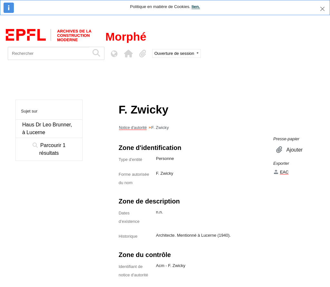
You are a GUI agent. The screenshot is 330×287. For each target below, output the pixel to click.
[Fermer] (322, 8)
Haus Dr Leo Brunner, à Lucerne (47, 128)
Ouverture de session (174, 53)
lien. (195, 6)
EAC (280, 172)
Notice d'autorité (133, 127)
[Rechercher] (48, 53)
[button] (128, 53)
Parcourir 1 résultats (49, 149)
